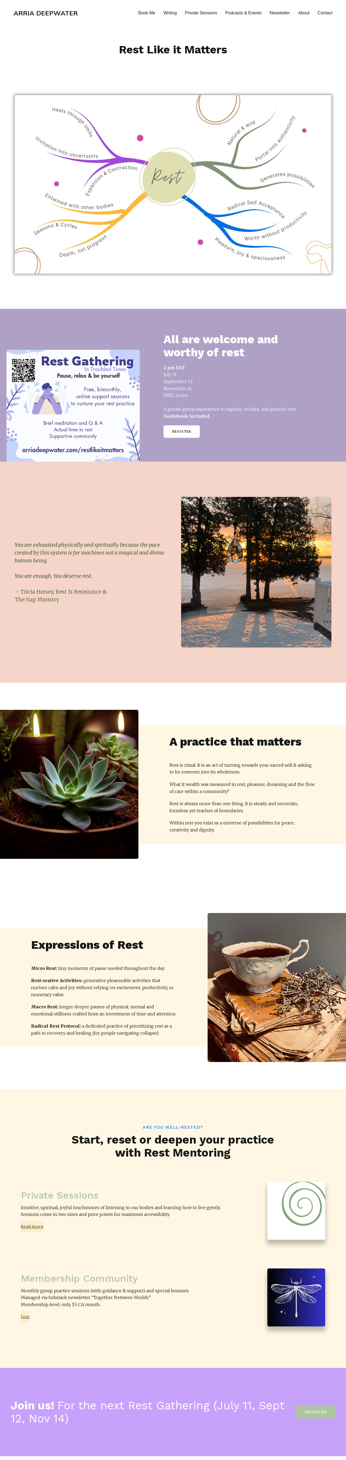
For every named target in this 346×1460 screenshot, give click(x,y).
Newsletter (280, 14)
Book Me (146, 14)
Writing (170, 14)
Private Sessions (201, 14)
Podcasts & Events (243, 14)
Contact (325, 14)
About (304, 14)
